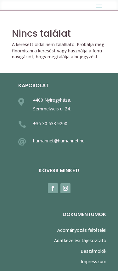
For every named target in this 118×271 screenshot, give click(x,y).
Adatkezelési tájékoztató (80, 240)
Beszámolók (93, 251)
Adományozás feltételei (81, 230)
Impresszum (93, 261)
